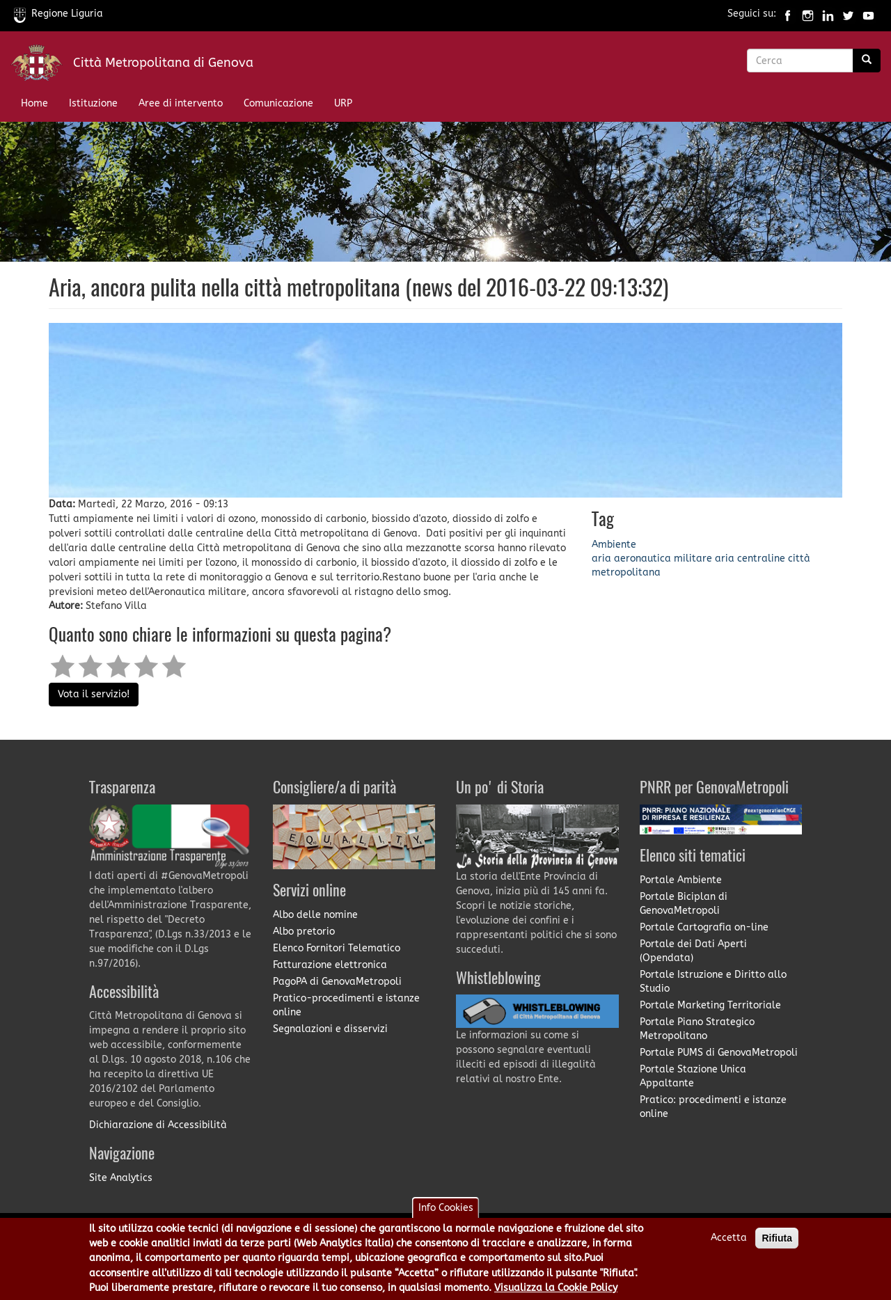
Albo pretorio (304, 931)
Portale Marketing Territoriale (710, 1005)
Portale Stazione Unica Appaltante (693, 1076)
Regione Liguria (58, 13)
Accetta (729, 1243)
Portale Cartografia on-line (704, 927)
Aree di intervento (181, 103)
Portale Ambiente (681, 880)
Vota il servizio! (93, 694)
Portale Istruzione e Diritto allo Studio (713, 981)
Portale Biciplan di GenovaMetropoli (683, 904)
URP (343, 103)
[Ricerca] (867, 60)
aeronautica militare (663, 558)
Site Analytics (120, 1178)
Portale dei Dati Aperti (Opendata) (693, 951)
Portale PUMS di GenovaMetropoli (719, 1053)
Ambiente (614, 544)
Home (34, 103)
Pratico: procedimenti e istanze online (713, 1107)
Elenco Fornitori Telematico (336, 948)
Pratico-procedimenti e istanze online (346, 1005)
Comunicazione (278, 103)
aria (601, 558)
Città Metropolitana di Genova (163, 62)
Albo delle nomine (315, 915)
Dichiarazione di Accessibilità (158, 1125)
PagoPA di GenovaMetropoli (337, 982)
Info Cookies (445, 1213)
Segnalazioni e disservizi (330, 1029)
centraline (761, 558)
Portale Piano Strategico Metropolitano (697, 1029)
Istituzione (93, 103)
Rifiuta (777, 1243)
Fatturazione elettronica (330, 965)
